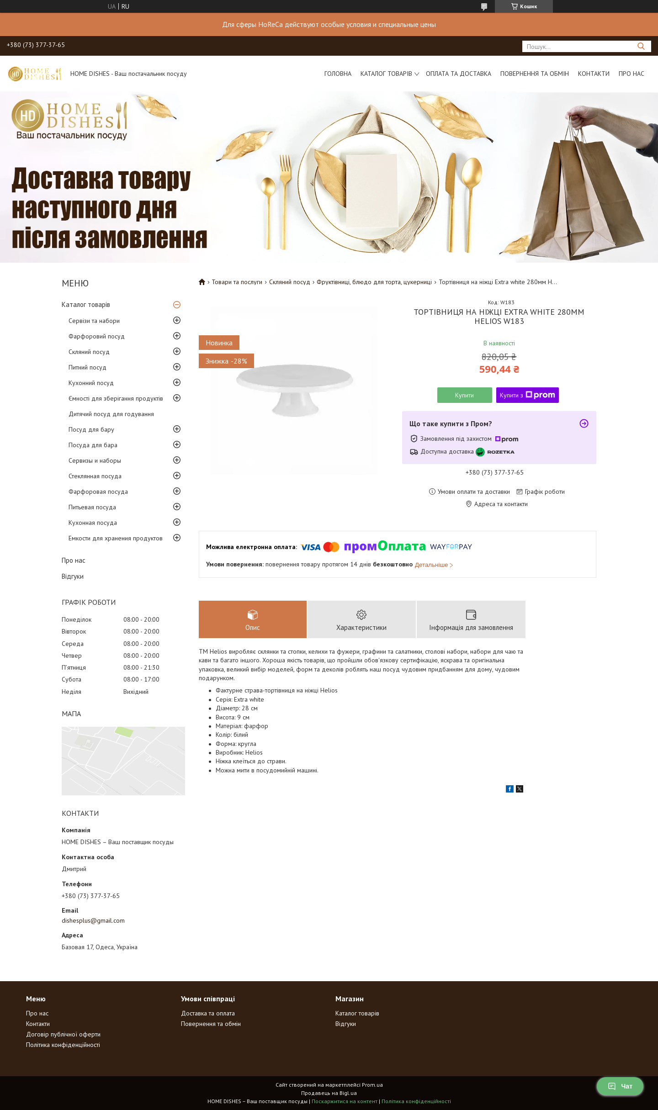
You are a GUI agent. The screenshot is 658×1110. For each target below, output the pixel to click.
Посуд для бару (91, 429)
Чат (620, 1086)
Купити (464, 395)
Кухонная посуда (93, 522)
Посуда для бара (93, 445)
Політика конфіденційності (63, 1045)
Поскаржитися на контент (344, 1101)
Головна (337, 73)
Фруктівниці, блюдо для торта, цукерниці (374, 282)
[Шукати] (641, 46)
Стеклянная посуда (95, 476)
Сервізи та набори (94, 321)
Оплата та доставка (458, 73)
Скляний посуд (89, 352)
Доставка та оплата (208, 1013)
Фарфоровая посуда (98, 491)
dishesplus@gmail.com (93, 920)
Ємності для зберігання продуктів (116, 398)
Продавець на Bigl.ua (329, 1092)
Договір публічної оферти (63, 1034)
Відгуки (73, 576)
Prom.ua (372, 1084)
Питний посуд (87, 367)
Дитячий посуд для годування (111, 414)
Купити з (527, 395)
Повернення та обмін (534, 73)
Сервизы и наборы (95, 460)
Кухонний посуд (91, 383)
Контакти (594, 73)
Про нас (631, 73)
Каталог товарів (386, 73)
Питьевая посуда (92, 507)
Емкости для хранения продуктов (116, 538)
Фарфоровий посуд (97, 336)
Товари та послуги (237, 282)
